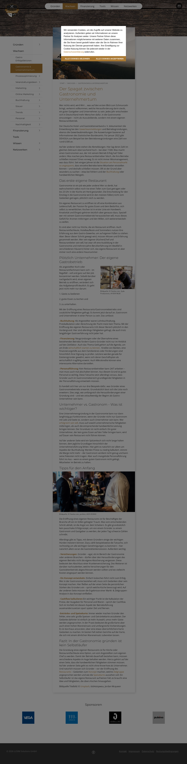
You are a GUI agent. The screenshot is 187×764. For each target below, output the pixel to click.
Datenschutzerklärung (74, 52)
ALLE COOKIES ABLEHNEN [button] (77, 59)
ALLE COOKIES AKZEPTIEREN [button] (110, 59)
